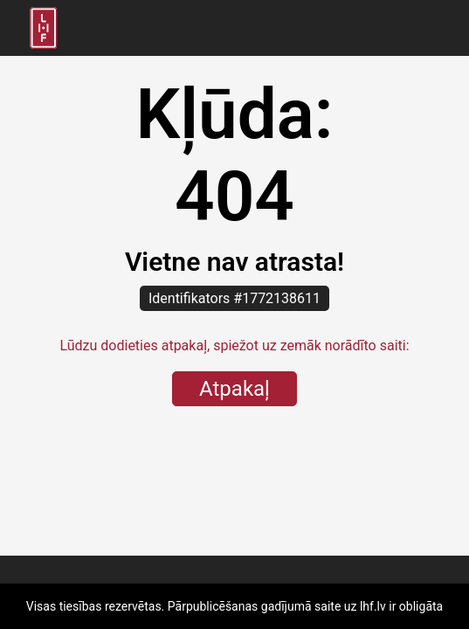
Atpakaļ (234, 389)
